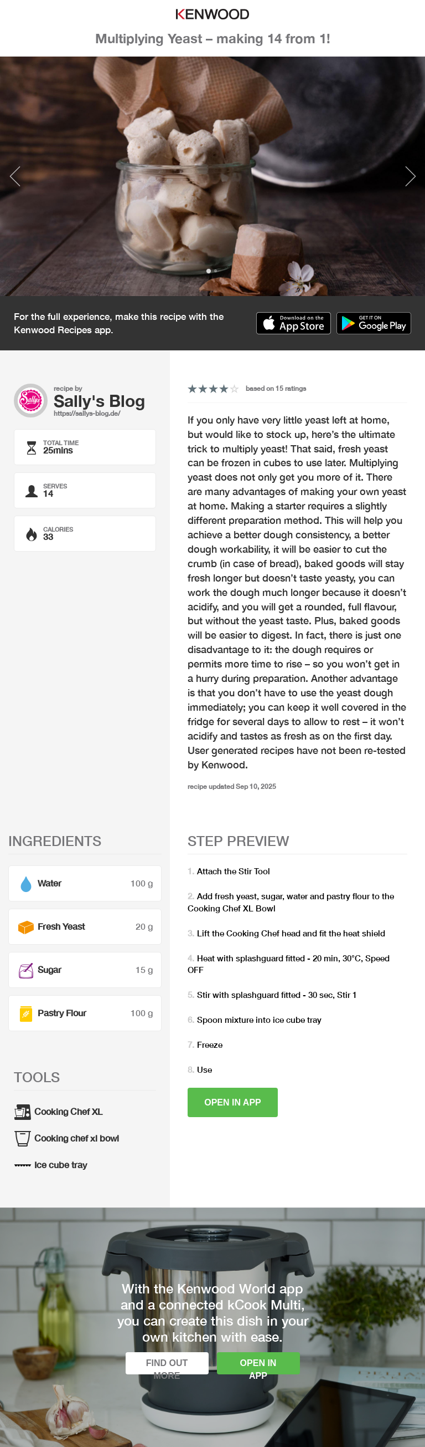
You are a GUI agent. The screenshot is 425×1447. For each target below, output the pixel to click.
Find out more (167, 1366)
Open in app (232, 1102)
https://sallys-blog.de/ (87, 413)
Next (410, 176)
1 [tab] (208, 271)
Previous (14, 176)
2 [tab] (215, 271)
